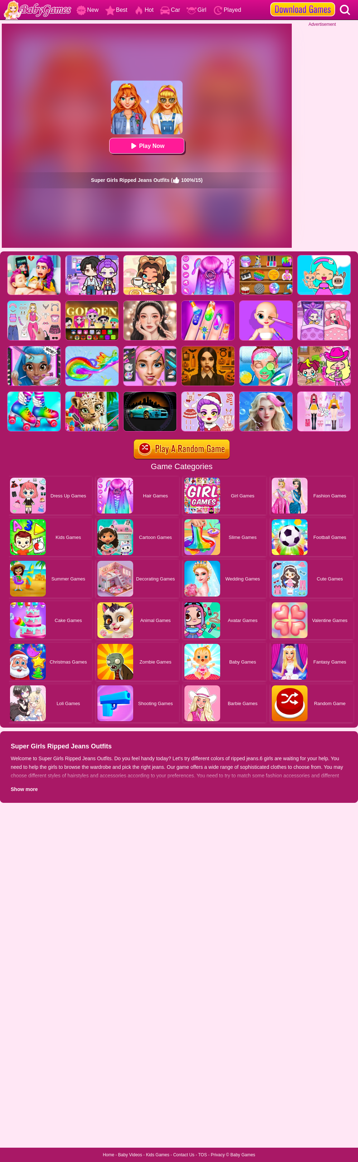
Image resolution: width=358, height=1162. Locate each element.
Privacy (218, 1154)
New (87, 10)
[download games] (302, 2)
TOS (202, 1154)
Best (116, 10)
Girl (196, 10)
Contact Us (183, 1154)
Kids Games (157, 1154)
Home (108, 1154)
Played (227, 10)
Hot (144, 10)
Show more (24, 789)
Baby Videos (130, 1154)
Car (170, 10)
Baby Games (242, 1154)
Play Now (146, 145)
